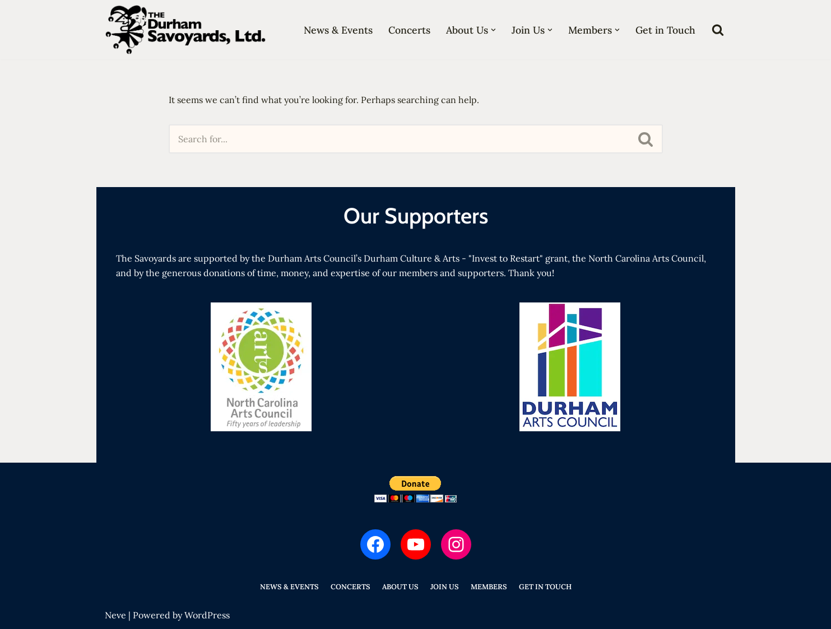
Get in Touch (665, 30)
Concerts (409, 30)
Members (489, 586)
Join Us (444, 586)
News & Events (338, 30)
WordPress (207, 615)
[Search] (718, 30)
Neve (115, 615)
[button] (493, 29)
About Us (400, 586)
